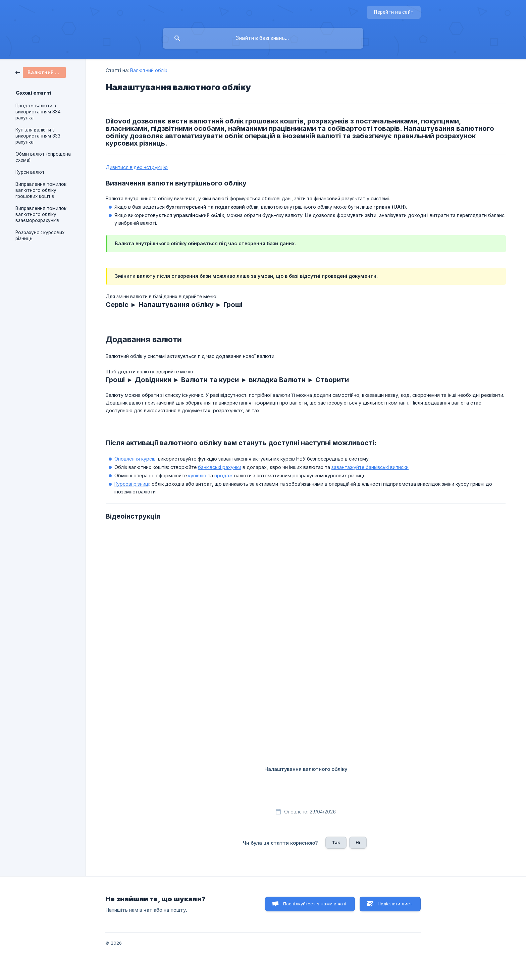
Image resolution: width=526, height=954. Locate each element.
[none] (394, 12)
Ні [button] (358, 842)
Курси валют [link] (30, 172)
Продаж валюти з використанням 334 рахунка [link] (38, 111)
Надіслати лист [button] (395, 903)
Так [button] (336, 842)
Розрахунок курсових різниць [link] (39, 235)
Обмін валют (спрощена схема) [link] (43, 157)
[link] (40, 72)
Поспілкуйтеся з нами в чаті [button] (314, 903)
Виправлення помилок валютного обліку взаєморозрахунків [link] (40, 214)
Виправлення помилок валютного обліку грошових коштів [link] (40, 190)
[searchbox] (263, 38)
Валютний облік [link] (148, 70)
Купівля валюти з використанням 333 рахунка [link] (37, 136)
